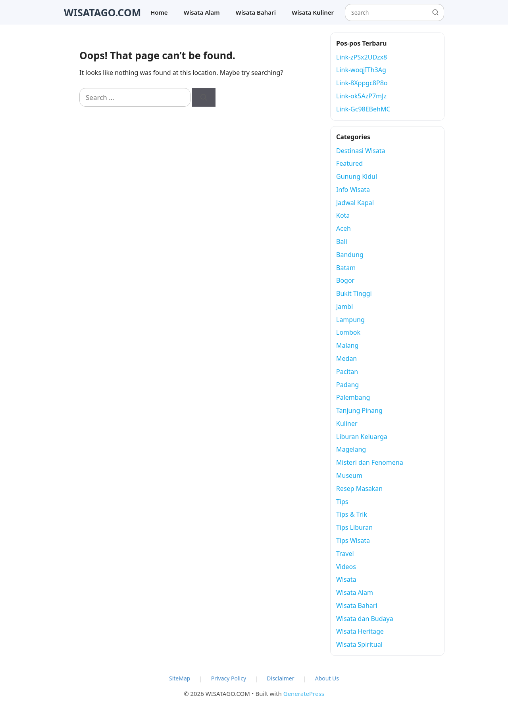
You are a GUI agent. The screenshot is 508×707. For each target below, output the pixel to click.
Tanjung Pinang (359, 410)
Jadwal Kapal (355, 202)
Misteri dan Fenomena (369, 462)
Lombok (348, 332)
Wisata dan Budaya (364, 618)
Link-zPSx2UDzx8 (361, 57)
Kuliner (347, 423)
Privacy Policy (228, 678)
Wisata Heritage (360, 631)
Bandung (350, 254)
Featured (349, 163)
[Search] (204, 97)
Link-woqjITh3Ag (361, 69)
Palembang (353, 397)
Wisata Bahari (256, 12)
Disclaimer (280, 678)
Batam (346, 267)
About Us (327, 678)
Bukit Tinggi (354, 293)
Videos (346, 566)
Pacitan (347, 371)
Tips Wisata (353, 540)
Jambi (344, 306)
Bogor (345, 280)
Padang (347, 384)
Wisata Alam (202, 12)
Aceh (343, 228)
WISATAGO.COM (102, 12)
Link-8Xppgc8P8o (362, 83)
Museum (349, 475)
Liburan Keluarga (361, 436)
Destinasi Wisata (360, 150)
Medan (346, 358)
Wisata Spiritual (359, 644)
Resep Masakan (359, 488)
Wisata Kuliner (313, 12)
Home (159, 12)
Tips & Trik (351, 514)
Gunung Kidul (356, 176)
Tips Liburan (354, 527)
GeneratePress (303, 693)
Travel (345, 553)
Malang (347, 345)
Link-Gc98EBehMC (363, 109)
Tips (342, 501)
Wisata (346, 579)
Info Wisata (353, 189)
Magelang (351, 449)
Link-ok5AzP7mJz (361, 96)
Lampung (350, 319)
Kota (343, 215)
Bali (341, 241)
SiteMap (179, 678)
